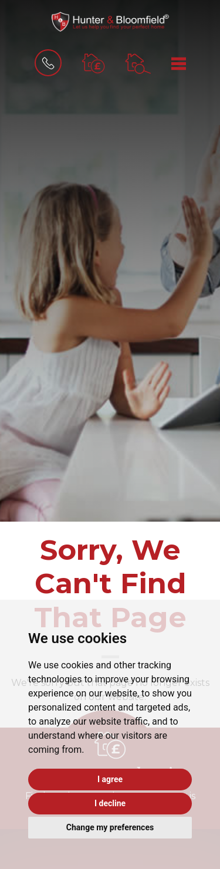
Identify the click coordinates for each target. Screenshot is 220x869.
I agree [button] (110, 779)
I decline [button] (110, 803)
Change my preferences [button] (110, 827)
